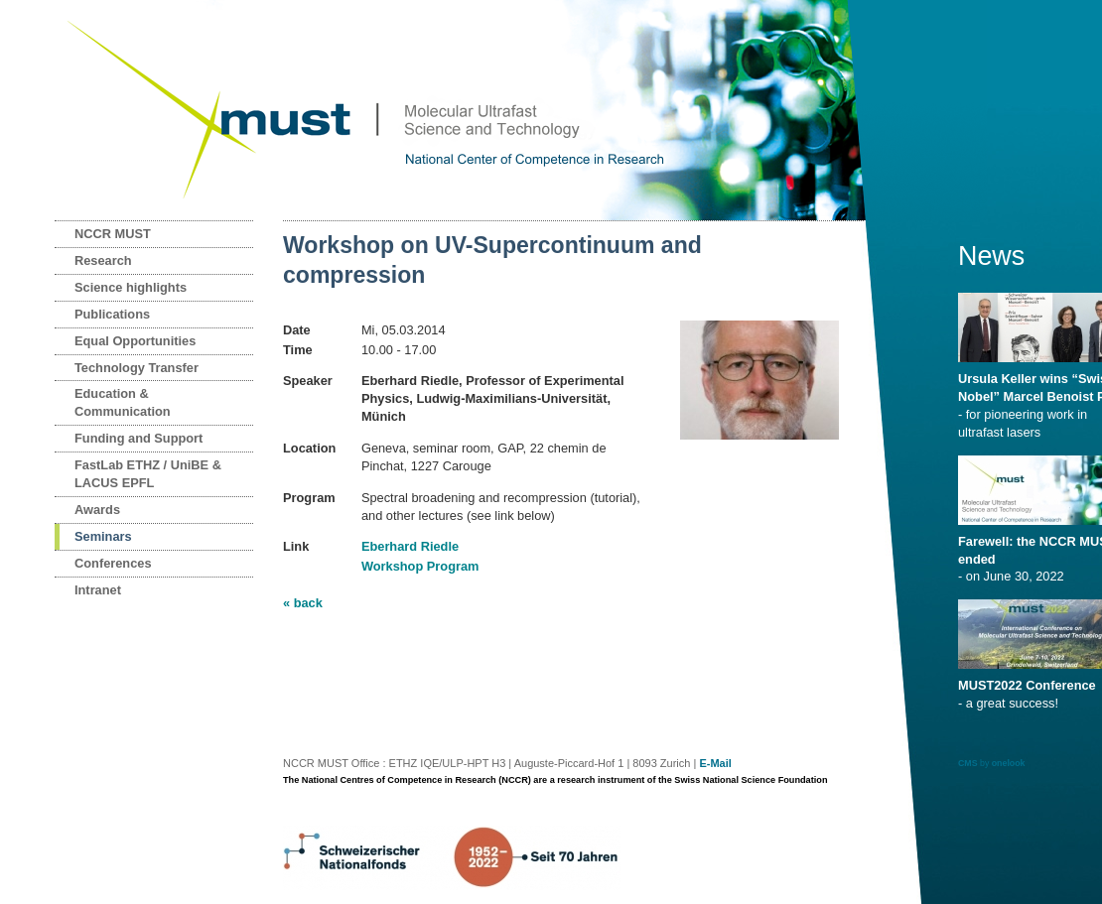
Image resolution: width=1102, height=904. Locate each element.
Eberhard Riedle (410, 546)
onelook (1009, 763)
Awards (97, 509)
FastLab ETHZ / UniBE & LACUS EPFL (147, 473)
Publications (112, 314)
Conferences (113, 563)
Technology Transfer (136, 367)
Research (103, 260)
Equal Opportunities (135, 340)
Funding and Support (138, 438)
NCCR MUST (112, 233)
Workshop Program (420, 566)
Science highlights (130, 287)
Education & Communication (122, 402)
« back (303, 602)
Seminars (103, 536)
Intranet (97, 589)
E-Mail (715, 763)
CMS (968, 763)
